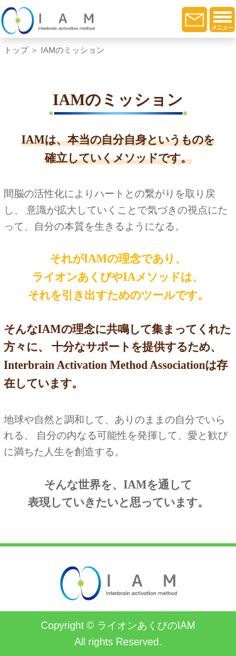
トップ (16, 50)
